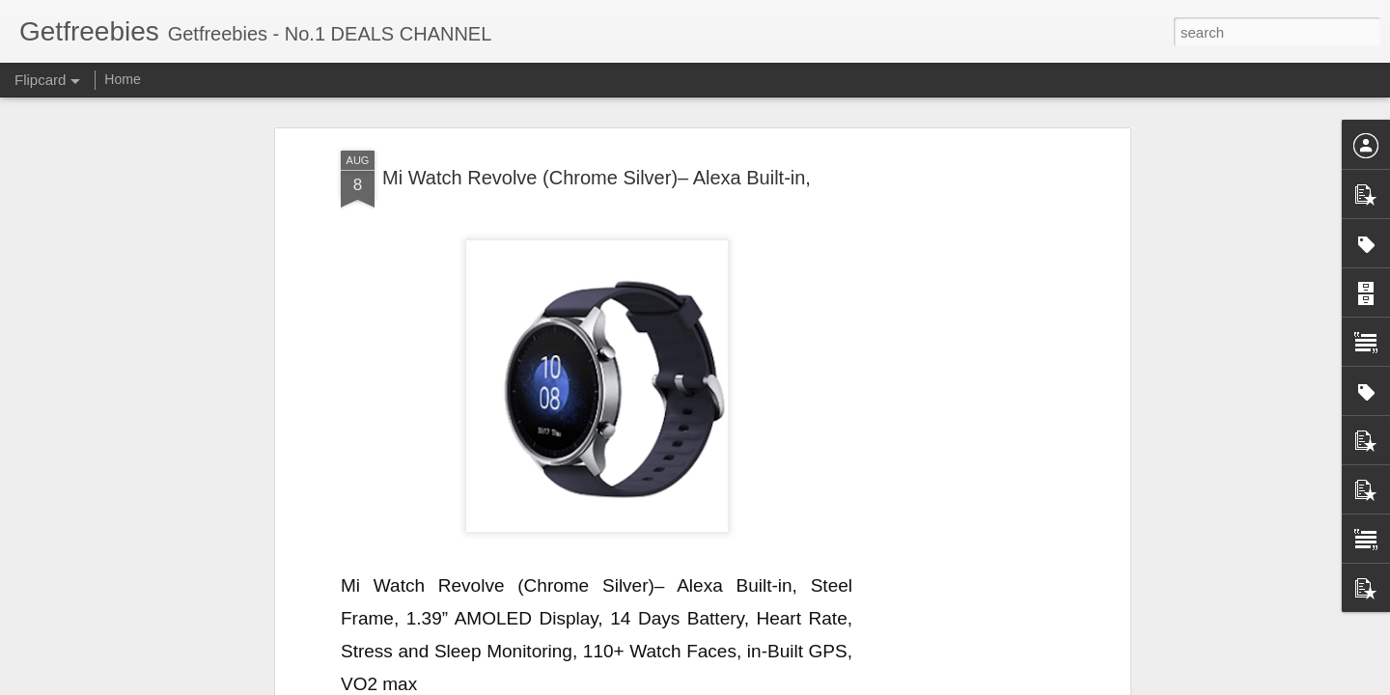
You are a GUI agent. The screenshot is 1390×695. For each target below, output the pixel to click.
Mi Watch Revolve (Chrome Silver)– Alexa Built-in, (596, 177)
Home (122, 79)
